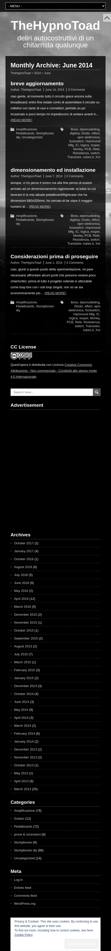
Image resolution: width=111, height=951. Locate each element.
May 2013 (21, 773)
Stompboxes (23, 842)
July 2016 (21, 575)
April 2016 (21, 599)
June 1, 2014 (53, 262)
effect (96, 133)
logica (84, 145)
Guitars (19, 818)
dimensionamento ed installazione (52, 170)
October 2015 (24, 630)
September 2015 (26, 638)
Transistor (74, 157)
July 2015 (21, 654)
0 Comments (76, 89)
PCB (87, 149)
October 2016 (24, 559)
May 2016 (21, 591)
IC (77, 145)
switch (95, 153)
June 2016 (21, 583)
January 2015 (24, 678)
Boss (74, 129)
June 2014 (21, 702)
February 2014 (24, 733)
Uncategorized (32, 137)
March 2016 (22, 606)
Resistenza (81, 153)
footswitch (76, 141)
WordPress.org (24, 903)
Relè (96, 149)
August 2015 (23, 646)
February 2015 (24, 670)
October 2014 (24, 694)
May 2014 (21, 710)
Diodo (85, 133)
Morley (78, 149)
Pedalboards (25, 133)
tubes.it (88, 157)
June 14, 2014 (54, 89)
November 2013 (25, 757)
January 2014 (24, 741)
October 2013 (24, 765)
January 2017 (24, 551)
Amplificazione (26, 129)
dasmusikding (90, 129)
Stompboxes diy (25, 850)
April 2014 (21, 718)
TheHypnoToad (55, 25)
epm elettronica (88, 137)
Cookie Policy (23, 935)
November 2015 (25, 622)
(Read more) (21, 120)
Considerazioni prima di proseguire (54, 256)
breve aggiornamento (37, 83)
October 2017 (24, 543)
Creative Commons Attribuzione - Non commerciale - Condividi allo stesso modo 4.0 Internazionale (53, 370)
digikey (75, 133)
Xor (97, 157)
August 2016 (23, 567)
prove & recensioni (27, 834)
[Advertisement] (39, 467)
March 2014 (22, 725)
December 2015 (25, 614)
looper (95, 145)
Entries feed (22, 888)
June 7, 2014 (53, 176)
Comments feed (25, 895)
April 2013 (21, 781)
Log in (18, 880)
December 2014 (25, 686)
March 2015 (22, 662)
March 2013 (22, 789)
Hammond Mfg (83, 314)
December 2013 (25, 749)
